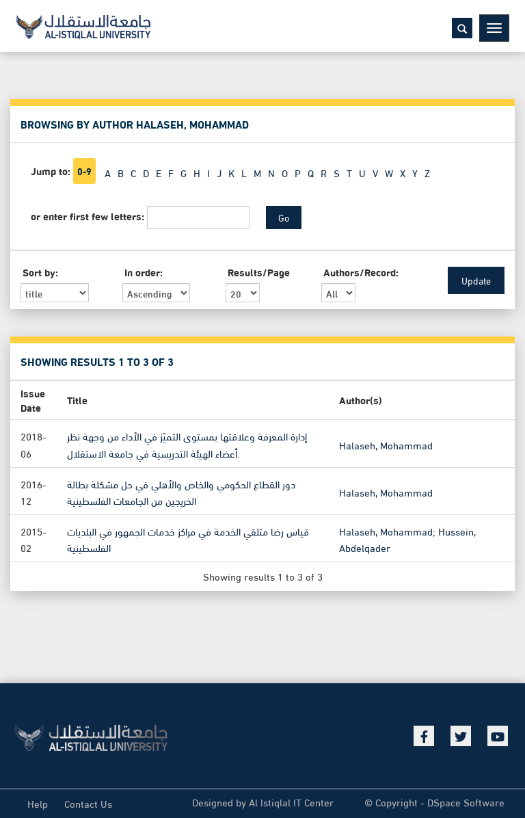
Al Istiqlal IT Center (291, 801)
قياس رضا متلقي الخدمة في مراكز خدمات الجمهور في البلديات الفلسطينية (188, 539)
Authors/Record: (361, 272)
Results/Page (259, 272)
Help (37, 803)
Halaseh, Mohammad (386, 443)
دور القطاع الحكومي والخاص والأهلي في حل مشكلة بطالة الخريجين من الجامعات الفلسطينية (181, 491)
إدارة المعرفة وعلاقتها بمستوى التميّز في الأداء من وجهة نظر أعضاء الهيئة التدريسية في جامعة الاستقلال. (187, 444)
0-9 (84, 171)
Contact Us (88, 803)
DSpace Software (465, 801)
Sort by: (40, 272)
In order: (143, 272)
